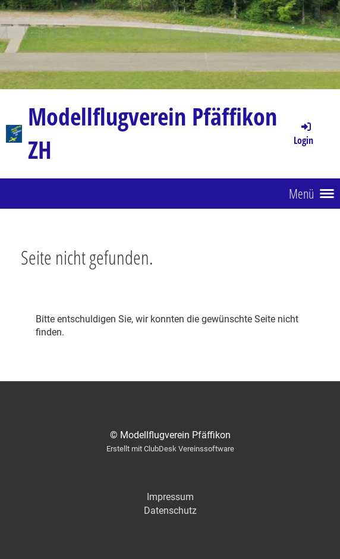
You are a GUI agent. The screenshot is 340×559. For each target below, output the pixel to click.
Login (303, 133)
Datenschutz (170, 510)
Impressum (170, 497)
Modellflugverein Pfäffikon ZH (152, 133)
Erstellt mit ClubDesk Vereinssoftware (170, 448)
